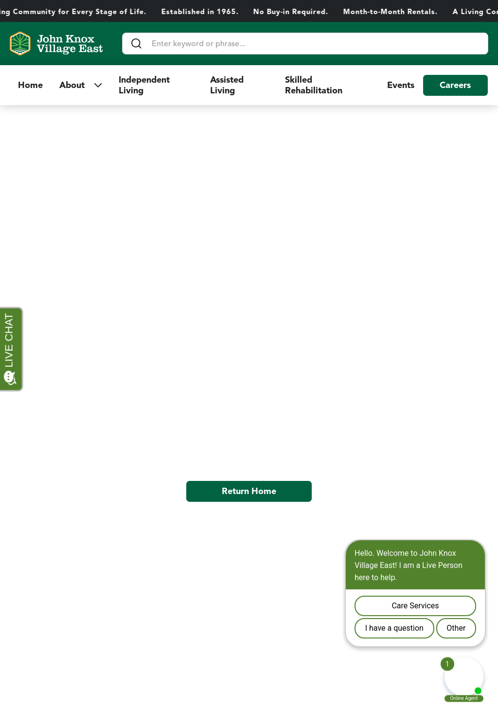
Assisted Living (227, 85)
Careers (455, 85)
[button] (80, 85)
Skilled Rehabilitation (315, 85)
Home (30, 85)
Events (400, 85)
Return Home (249, 491)
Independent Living (144, 85)
